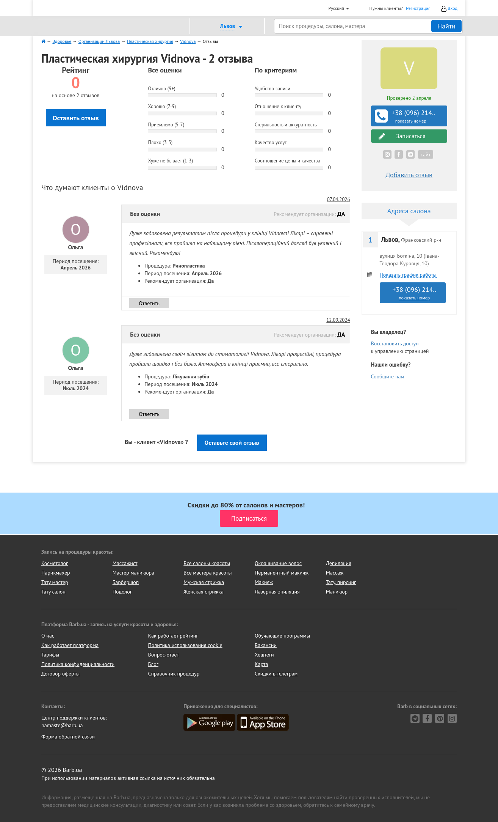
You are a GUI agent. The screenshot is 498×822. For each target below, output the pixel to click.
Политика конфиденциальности (77, 664)
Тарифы (50, 654)
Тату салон (53, 591)
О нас (47, 635)
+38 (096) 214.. (410, 116)
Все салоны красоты (206, 563)
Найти (446, 26)
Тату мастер (54, 582)
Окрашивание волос (278, 563)
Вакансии (266, 645)
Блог (153, 664)
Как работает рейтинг (173, 635)
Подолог (122, 591)
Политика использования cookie (185, 645)
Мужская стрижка (203, 582)
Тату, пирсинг (341, 582)
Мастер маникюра (133, 572)
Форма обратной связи (68, 736)
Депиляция (338, 563)
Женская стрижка (203, 591)
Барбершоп (126, 582)
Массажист (125, 563)
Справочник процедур (174, 673)
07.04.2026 (338, 199)
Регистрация (418, 8)
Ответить (149, 303)
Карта (261, 664)
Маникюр (337, 591)
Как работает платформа (70, 645)
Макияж (264, 582)
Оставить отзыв (76, 117)
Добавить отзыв (408, 174)
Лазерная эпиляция (277, 591)
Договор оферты (60, 673)
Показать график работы (408, 275)
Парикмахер (55, 572)
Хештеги (264, 654)
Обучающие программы (282, 635)
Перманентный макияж (282, 572)
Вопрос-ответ (163, 654)
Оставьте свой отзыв (232, 442)
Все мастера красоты (207, 572)
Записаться (402, 136)
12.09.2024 (338, 320)
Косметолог (54, 563)
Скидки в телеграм (276, 673)
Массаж (335, 572)
